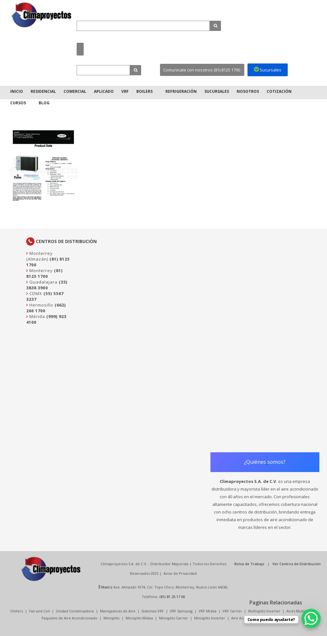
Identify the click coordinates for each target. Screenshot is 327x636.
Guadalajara (42, 282)
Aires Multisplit (299, 611)
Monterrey (40, 270)
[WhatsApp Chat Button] (311, 618)
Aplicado (104, 91)
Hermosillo (40, 305)
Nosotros (248, 91)
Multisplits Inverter (264, 611)
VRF (125, 91)
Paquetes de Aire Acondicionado (69, 618)
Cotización (279, 91)
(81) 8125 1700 (44, 273)
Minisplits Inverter (209, 618)
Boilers (144, 91)
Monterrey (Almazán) (39, 256)
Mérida (36, 316)
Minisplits (111, 618)
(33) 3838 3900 (46, 285)
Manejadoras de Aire (117, 611)
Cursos (18, 103)
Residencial (43, 91)
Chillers (16, 611)
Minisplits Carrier (173, 618)
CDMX (35, 293)
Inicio (16, 91)
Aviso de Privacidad (180, 573)
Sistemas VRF (152, 611)
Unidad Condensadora (75, 611)
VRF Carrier (232, 611)
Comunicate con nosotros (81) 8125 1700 (201, 70)
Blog (44, 103)
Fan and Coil (39, 611)
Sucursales (216, 91)
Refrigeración (181, 91)
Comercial (75, 91)
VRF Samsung (181, 611)
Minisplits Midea (139, 618)
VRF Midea (208, 611)
